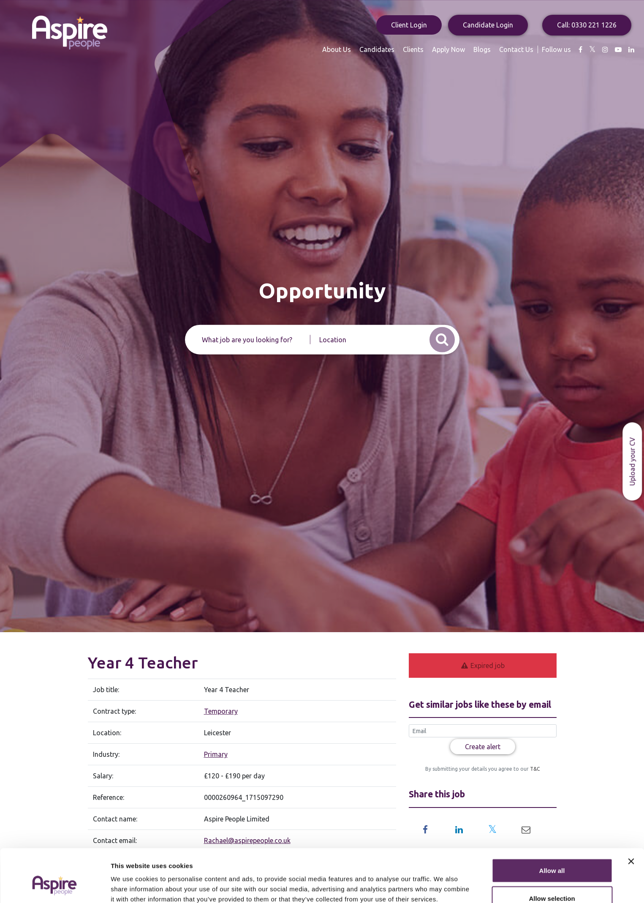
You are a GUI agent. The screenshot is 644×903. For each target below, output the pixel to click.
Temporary (221, 711)
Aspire (69, 32)
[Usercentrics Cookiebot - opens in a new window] (55, 886)
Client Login (409, 25)
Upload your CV (632, 461)
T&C (534, 769)
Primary (216, 754)
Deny (552, 880)
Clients (413, 49)
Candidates (376, 49)
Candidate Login (488, 25)
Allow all (552, 825)
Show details (443, 881)
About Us (336, 49)
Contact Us (516, 49)
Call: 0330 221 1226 (587, 25)
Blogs (482, 49)
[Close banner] (631, 816)
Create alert (482, 746)
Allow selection (552, 853)
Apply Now (448, 49)
